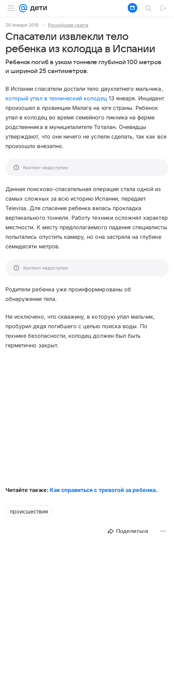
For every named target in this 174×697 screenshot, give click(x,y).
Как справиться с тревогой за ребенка (103, 490)
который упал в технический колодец (56, 98)
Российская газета (68, 25)
